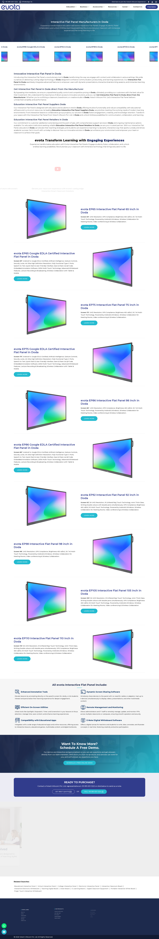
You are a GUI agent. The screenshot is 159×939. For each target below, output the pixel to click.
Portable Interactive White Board (123, 889)
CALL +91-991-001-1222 (95, 792)
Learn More (89, 228)
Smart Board (64, 889)
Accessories (99, 7)
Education (71, 7)
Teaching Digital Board (49, 889)
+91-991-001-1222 (10, 2)
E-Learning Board (78, 889)
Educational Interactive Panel (25, 886)
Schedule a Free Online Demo (79, 763)
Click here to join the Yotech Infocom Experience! (129, 2)
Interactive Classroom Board (112, 886)
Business (84, 7)
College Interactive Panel (67, 886)
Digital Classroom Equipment (97, 889)
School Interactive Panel (47, 886)
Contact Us (137, 7)
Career (126, 7)
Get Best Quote (65, 792)
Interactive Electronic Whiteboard (26, 889)
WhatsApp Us (25, 2)
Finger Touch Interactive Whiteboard (27, 891)
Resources (113, 7)
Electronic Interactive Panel (89, 886)
